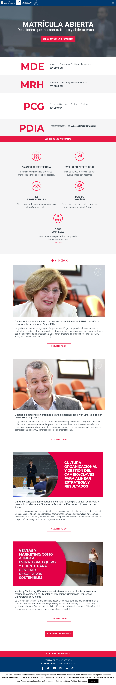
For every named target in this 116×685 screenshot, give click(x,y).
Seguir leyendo (59, 350)
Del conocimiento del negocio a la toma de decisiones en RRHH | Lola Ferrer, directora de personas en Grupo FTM (57, 327)
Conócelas (58, 247)
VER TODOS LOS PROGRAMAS (58, 143)
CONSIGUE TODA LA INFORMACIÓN (58, 39)
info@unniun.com (67, 668)
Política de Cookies (79, 681)
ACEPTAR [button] (93, 681)
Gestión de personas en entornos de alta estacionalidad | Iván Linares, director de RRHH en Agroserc (58, 420)
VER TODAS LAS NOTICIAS (59, 638)
